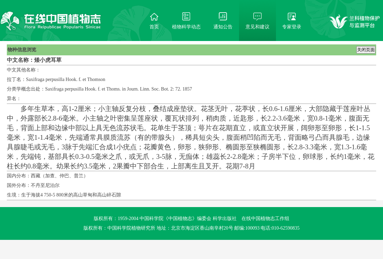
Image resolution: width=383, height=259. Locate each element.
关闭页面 (366, 49)
